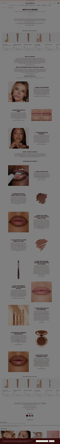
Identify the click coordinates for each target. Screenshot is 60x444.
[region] (30, 441)
